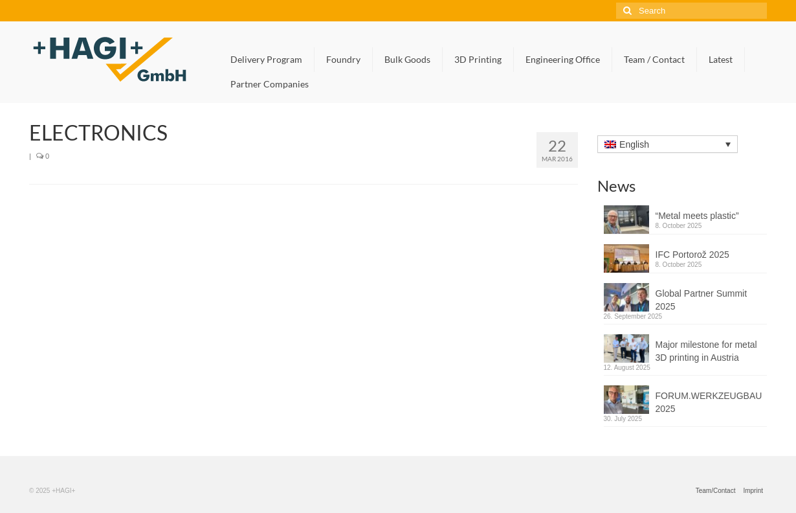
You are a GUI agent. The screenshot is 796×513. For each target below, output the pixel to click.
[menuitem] (667, 144)
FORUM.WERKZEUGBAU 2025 (709, 402)
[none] (667, 144)
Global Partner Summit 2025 (701, 300)
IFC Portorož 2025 (692, 254)
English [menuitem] (634, 144)
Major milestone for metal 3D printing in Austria (706, 351)
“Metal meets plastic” (697, 216)
